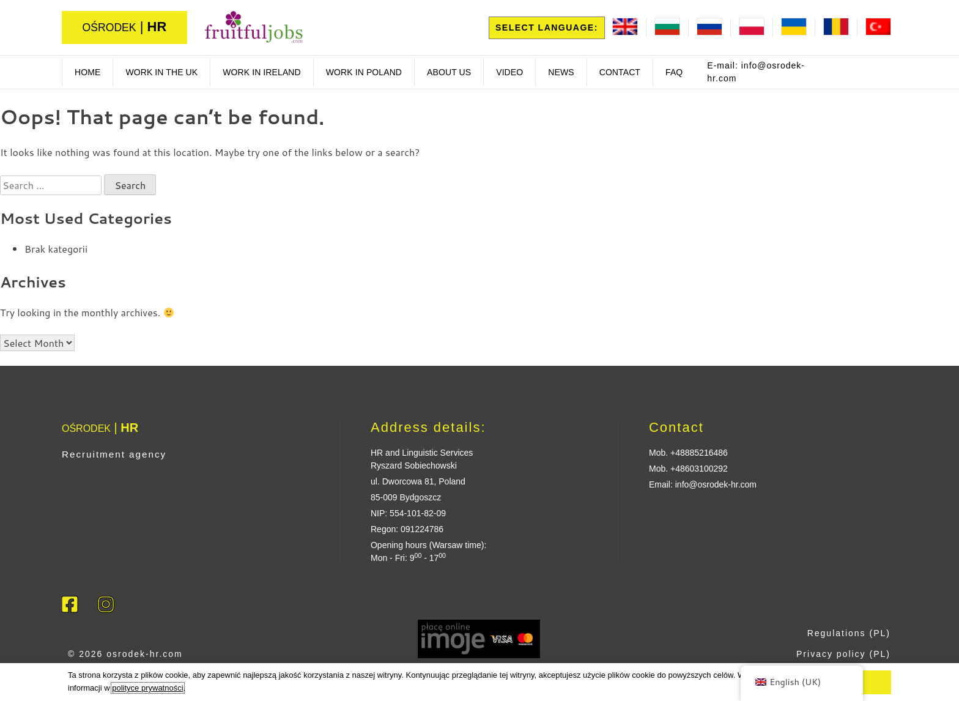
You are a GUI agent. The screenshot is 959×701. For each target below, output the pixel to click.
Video (509, 72)
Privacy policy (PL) (843, 654)
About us (449, 72)
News (561, 72)
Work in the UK (161, 72)
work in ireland (262, 72)
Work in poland (364, 72)
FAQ (674, 72)
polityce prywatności (147, 687)
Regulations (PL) (849, 633)
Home (87, 72)
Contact (619, 72)
